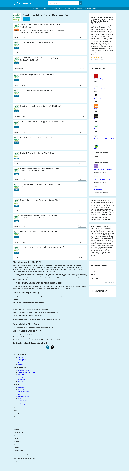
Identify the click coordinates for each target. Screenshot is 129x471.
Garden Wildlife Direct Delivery (27, 315)
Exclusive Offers (77, 8)
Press (19, 398)
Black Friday (21, 362)
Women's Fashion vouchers (25, 376)
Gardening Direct (99, 89)
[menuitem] (36, 8)
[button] (36, 8)
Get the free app (22, 400)
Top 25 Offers (21, 357)
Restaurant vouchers (90, 8)
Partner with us (22, 402)
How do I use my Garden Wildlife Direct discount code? (38, 283)
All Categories (21, 379)
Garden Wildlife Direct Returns (27, 324)
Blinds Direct (98, 189)
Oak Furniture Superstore (102, 179)
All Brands (20, 381)
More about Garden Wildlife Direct (29, 262)
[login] (96, 57)
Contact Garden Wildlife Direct (27, 331)
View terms (82, 37)
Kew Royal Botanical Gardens (103, 169)
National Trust (98, 99)
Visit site (94, 54)
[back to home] (23, 3)
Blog (60, 8)
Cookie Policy (21, 404)
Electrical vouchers (23, 378)
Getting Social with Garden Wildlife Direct (32, 343)
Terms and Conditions (24, 391)
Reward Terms (22, 393)
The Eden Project (99, 79)
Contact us (21, 389)
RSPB (95, 149)
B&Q (95, 109)
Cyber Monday (22, 364)
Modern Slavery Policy (24, 396)
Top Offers (67, 8)
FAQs (15, 299)
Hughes (96, 119)
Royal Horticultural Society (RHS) (104, 139)
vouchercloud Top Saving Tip (26, 292)
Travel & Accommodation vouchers (28, 372)
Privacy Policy (21, 387)
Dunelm (96, 129)
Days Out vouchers (23, 374)
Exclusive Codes (22, 359)
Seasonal (54, 8)
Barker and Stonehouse (101, 159)
